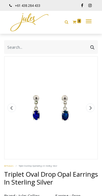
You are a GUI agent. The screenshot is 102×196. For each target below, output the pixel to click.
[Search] (92, 47)
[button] (66, 22)
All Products (9, 166)
